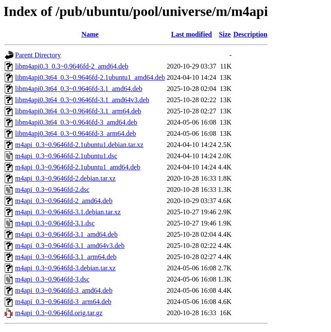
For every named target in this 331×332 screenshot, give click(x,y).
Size (225, 34)
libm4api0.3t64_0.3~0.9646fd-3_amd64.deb (76, 122)
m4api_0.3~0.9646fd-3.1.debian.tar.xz (68, 212)
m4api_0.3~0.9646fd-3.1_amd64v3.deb (70, 245)
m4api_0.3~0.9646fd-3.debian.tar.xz (65, 268)
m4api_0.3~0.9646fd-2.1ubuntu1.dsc (66, 156)
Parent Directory (38, 55)
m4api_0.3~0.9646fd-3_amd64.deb (63, 290)
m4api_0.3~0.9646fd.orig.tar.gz (59, 312)
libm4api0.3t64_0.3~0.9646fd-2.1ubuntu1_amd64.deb (90, 77)
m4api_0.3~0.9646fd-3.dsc (52, 279)
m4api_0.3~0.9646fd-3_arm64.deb (63, 301)
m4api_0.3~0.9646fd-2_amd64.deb (63, 200)
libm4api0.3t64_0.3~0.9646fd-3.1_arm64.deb (78, 111)
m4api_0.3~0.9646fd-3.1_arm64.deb (65, 256)
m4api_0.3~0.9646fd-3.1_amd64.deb (66, 234)
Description (250, 34)
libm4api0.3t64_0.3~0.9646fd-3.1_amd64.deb (78, 88)
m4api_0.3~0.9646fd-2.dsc (52, 189)
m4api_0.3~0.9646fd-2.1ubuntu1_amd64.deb (77, 167)
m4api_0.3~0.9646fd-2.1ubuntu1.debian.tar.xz (79, 144)
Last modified (191, 34)
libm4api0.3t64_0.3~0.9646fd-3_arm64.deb (75, 133)
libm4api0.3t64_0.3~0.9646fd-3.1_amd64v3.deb (82, 99)
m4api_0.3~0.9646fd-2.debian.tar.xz (65, 178)
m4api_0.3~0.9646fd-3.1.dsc (55, 223)
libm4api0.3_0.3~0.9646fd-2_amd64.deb (71, 66)
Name (90, 34)
